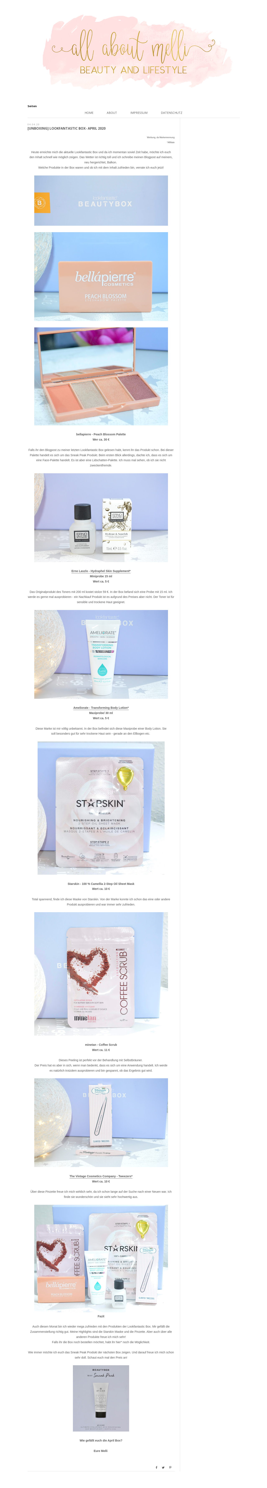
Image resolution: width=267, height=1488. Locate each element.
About (112, 113)
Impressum (138, 113)
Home (89, 113)
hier (118, 1342)
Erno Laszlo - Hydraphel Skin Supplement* (101, 571)
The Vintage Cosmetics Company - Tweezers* (101, 1176)
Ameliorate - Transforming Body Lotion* (101, 707)
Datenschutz (171, 113)
